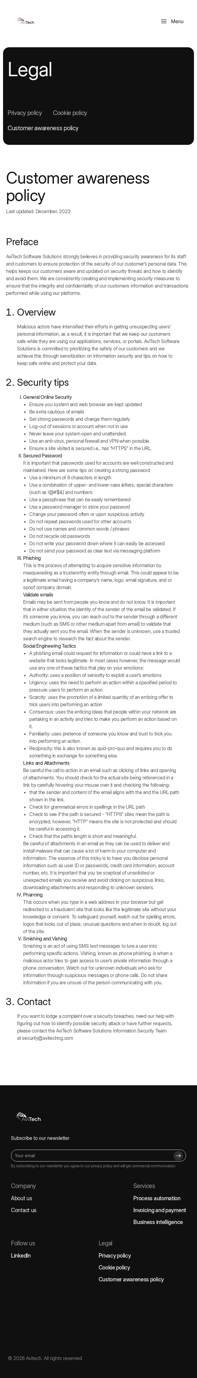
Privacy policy (25, 112)
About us (21, 1198)
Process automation (157, 1198)
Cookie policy (70, 112)
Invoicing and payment (159, 1210)
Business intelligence (158, 1222)
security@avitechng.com (47, 1038)
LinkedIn (21, 1255)
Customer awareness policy (43, 128)
